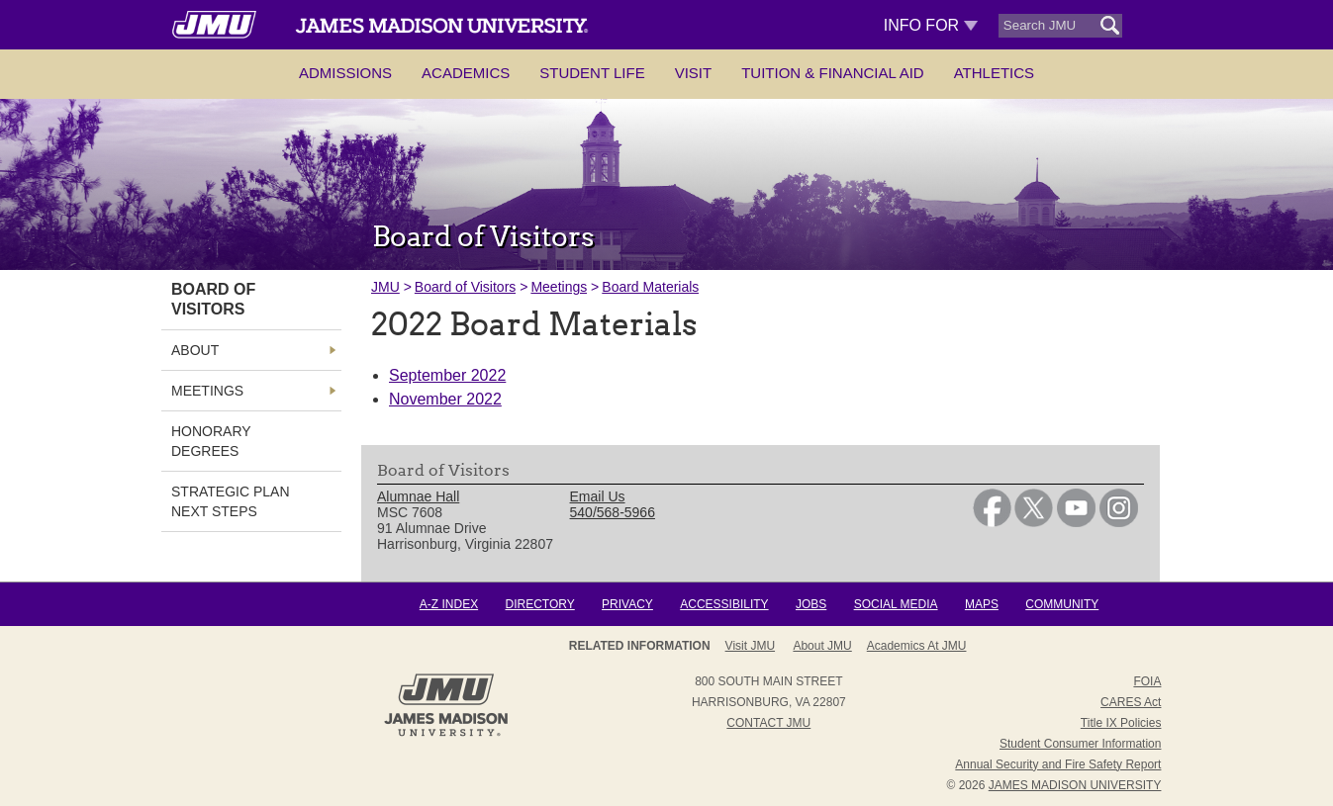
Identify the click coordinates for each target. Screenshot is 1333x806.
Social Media (896, 604)
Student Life (591, 72)
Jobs (811, 604)
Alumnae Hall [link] (418, 496)
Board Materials (650, 287)
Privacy (627, 604)
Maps (982, 604)
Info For (931, 25)
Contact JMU (768, 723)
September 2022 (447, 375)
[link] (992, 522)
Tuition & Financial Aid (832, 72)
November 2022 (445, 399)
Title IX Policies (1121, 723)
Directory (539, 604)
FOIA (1147, 681)
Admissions (345, 72)
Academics (466, 72)
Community (1061, 604)
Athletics (994, 72)
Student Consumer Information (1080, 744)
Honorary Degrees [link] (210, 441)
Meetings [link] (207, 391)
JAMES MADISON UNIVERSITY (1075, 785)
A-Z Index (449, 604)
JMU (385, 287)
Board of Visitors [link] (213, 299)
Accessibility (724, 604)
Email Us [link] (597, 496)
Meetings (558, 287)
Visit (694, 72)
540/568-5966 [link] (612, 512)
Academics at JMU (917, 646)
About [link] (195, 350)
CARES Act (1130, 702)
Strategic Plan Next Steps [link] (230, 501)
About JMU (822, 646)
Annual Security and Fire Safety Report (1058, 764)
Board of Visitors (465, 287)
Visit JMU (750, 646)
